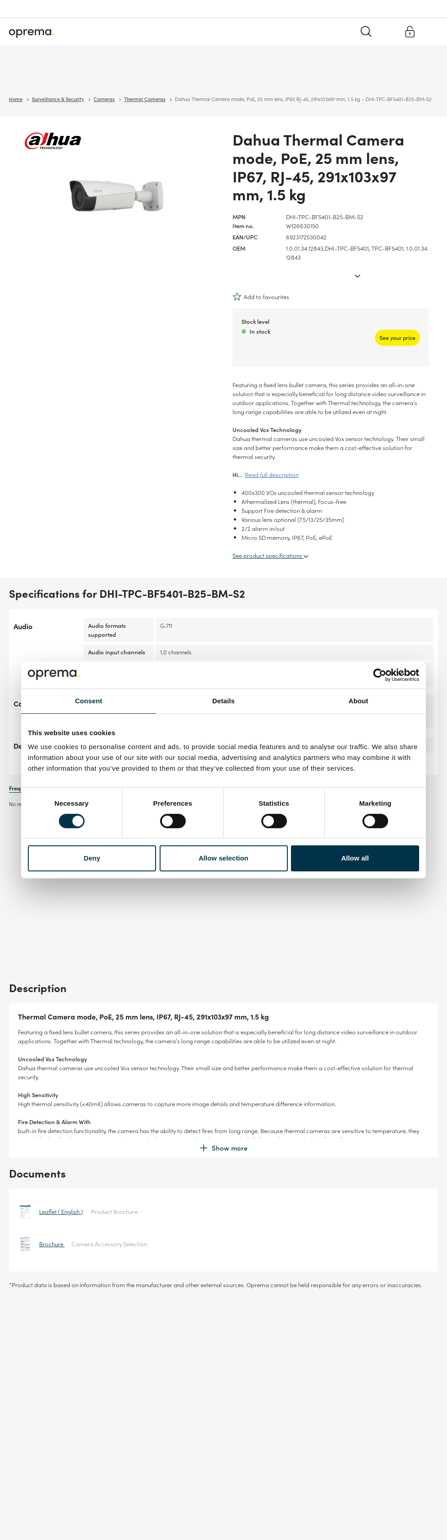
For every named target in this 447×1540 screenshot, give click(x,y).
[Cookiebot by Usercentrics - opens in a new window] (379, 675)
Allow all (355, 858)
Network (90, 76)
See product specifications (270, 536)
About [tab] (358, 701)
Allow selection (224, 858)
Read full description (272, 455)
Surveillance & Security (39, 76)
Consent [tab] (89, 701)
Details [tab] (223, 701)
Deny (92, 858)
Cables (119, 76)
